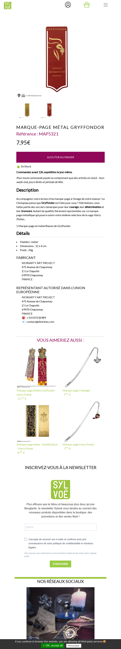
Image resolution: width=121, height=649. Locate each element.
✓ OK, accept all (53, 645)
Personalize (74, 645)
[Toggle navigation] (105, 5)
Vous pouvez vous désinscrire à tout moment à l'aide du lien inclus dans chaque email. (60, 554)
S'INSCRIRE (60, 564)
